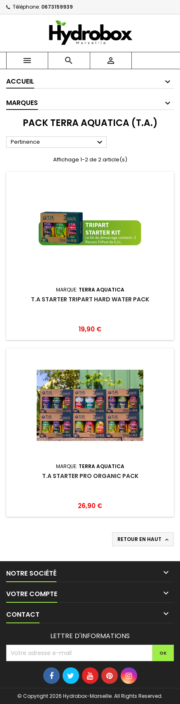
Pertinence (58, 142)
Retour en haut (143, 539)
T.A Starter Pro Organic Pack (90, 476)
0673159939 (57, 6)
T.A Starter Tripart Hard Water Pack (90, 299)
